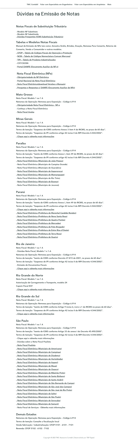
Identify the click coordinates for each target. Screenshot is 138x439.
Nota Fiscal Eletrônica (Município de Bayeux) (37, 181)
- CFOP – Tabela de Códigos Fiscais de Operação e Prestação (44, 53)
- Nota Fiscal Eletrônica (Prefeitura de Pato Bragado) (40, 227)
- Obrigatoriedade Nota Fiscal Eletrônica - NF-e (38, 105)
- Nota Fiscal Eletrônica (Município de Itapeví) (37, 362)
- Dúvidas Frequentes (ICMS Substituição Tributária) (39, 36)
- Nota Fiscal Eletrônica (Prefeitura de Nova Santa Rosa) (41, 216)
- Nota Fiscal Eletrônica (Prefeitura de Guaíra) (37, 237)
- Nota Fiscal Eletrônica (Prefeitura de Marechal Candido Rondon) (46, 213)
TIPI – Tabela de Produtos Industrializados (36, 59)
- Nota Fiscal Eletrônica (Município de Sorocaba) (38, 400)
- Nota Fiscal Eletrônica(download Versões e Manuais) (40, 84)
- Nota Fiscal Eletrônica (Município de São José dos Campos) (44, 386)
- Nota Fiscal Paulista (25, 345)
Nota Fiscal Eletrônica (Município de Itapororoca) (40, 171)
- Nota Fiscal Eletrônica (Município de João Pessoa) (39, 161)
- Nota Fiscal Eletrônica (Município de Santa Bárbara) (40, 376)
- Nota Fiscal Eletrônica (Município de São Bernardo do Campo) (45, 383)
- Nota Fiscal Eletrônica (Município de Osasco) (37, 369)
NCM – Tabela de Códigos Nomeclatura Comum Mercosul (43, 56)
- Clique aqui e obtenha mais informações (35, 136)
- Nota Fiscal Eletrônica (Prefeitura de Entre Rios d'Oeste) (42, 230)
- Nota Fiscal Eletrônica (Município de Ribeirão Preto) (40, 373)
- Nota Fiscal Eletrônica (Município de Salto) (36, 393)
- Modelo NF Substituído (27, 34)
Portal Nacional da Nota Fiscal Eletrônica (36, 80)
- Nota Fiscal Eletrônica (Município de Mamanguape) (40, 174)
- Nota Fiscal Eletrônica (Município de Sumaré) (37, 404)
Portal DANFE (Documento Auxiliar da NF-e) (37, 66)
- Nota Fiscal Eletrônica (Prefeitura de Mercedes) (38, 223)
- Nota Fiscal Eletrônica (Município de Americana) (39, 348)
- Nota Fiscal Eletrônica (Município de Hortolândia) (39, 359)
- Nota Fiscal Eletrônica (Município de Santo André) (39, 380)
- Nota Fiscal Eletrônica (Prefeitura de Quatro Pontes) (40, 220)
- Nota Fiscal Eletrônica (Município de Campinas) (38, 352)
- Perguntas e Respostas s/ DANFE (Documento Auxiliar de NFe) (45, 87)
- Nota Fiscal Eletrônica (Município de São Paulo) (38, 397)
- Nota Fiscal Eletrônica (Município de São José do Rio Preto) (44, 390)
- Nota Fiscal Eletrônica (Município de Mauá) (36, 366)
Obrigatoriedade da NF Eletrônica (33, 77)
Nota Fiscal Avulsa (25, 112)
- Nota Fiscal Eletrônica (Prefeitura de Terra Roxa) (39, 233)
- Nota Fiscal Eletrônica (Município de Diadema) (38, 355)
